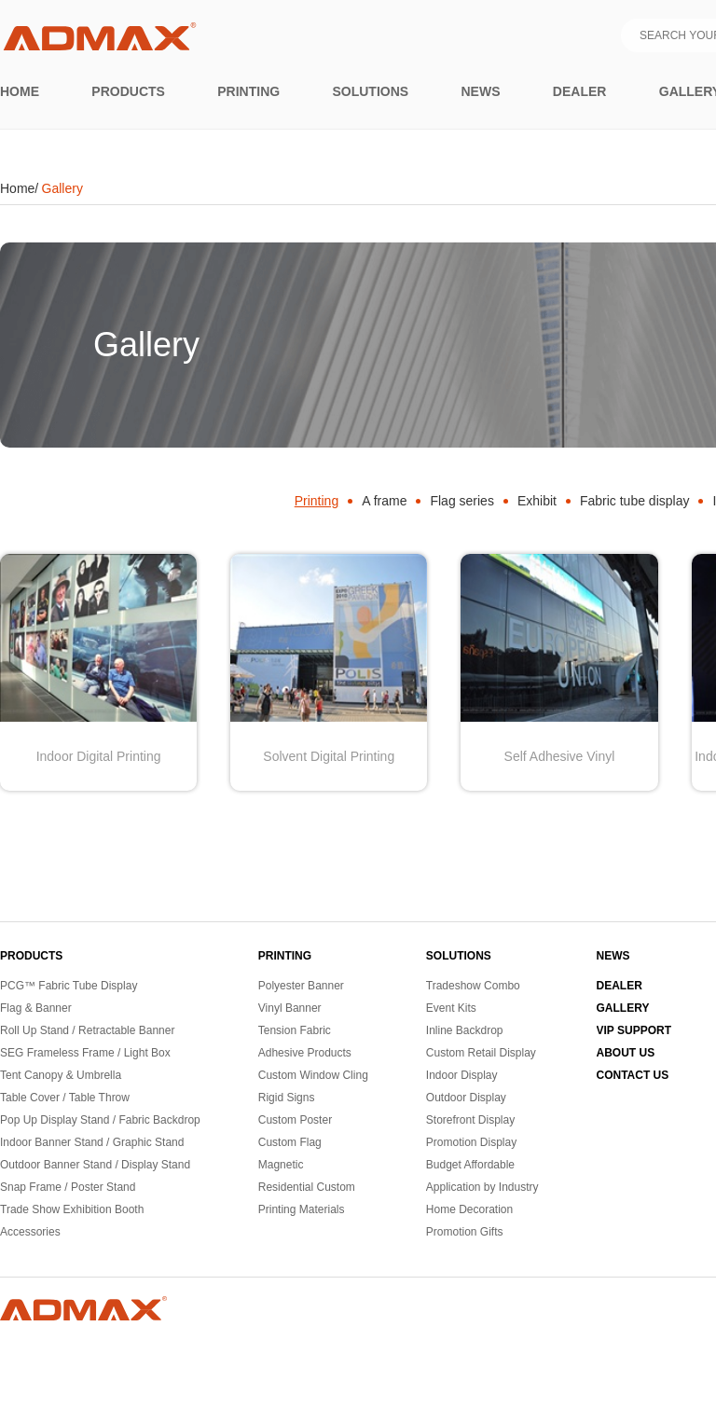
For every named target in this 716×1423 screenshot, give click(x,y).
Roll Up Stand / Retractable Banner (87, 1031)
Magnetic (281, 1165)
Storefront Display (470, 1120)
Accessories (30, 1232)
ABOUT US (626, 1053)
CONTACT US (633, 1076)
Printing (316, 500)
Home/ (19, 188)
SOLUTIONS (458, 955)
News (481, 91)
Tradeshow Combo (473, 986)
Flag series (461, 500)
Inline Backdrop (464, 1031)
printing (248, 91)
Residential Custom (306, 1187)
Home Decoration (469, 1210)
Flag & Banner (36, 1008)
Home (19, 91)
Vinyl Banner (290, 1008)
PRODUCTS (31, 955)
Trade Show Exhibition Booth (72, 1210)
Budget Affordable (470, 1165)
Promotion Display (471, 1143)
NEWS (613, 955)
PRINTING (284, 955)
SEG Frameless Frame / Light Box (85, 1053)
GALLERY (623, 1008)
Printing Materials (301, 1210)
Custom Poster (295, 1120)
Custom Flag (290, 1143)
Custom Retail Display (481, 1053)
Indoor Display (462, 1076)
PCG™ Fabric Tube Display (68, 986)
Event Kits (451, 1008)
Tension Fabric (294, 1031)
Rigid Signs (286, 1098)
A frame (384, 500)
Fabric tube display (635, 500)
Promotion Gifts (464, 1232)
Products (128, 91)
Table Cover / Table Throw (65, 1098)
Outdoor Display (466, 1098)
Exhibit (537, 500)
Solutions (370, 91)
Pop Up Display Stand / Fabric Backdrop (100, 1120)
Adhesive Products (304, 1053)
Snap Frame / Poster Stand (67, 1187)
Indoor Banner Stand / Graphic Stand (92, 1143)
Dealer (580, 91)
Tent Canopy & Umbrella (60, 1076)
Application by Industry (482, 1187)
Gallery (62, 188)
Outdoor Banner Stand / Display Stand (95, 1165)
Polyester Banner (301, 986)
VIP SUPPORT (634, 1031)
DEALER (619, 986)
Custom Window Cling (313, 1076)
